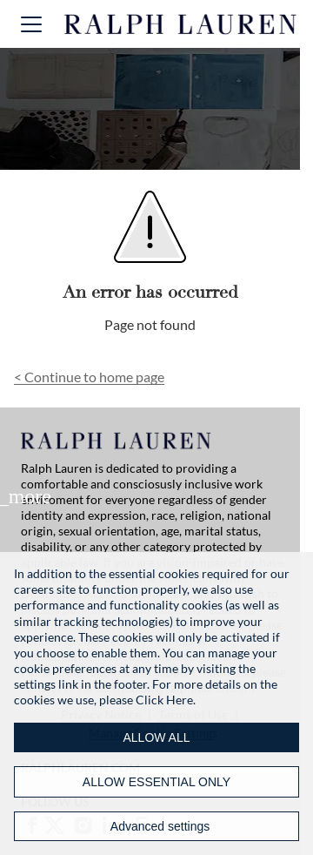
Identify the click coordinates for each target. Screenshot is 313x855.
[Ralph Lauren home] (181, 24)
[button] (31, 24)
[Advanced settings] (156, 826)
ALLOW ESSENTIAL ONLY (156, 782)
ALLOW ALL (156, 737)
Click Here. (166, 699)
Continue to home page (89, 376)
